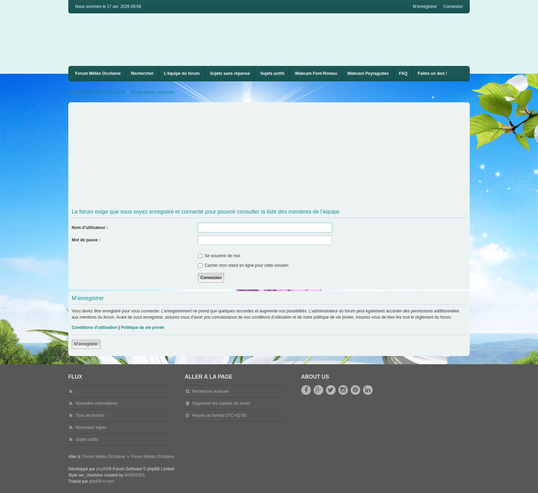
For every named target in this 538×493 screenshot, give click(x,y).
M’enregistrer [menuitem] (425, 6)
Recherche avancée (210, 391)
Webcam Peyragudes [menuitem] (368, 73)
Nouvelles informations (96, 403)
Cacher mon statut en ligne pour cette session (243, 265)
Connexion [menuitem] (453, 6)
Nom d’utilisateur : (90, 227)
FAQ (403, 73)
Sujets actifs (272, 73)
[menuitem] (316, 73)
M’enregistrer (86, 344)
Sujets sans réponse (230, 73)
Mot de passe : (86, 240)
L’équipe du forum (182, 73)
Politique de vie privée (142, 327)
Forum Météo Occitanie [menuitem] (98, 73)
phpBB (102, 469)
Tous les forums (90, 415)
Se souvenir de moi (219, 255)
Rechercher (142, 73)
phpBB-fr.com (101, 481)
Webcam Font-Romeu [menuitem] (316, 73)
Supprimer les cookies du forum (221, 403)
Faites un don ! (432, 73)
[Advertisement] (277, 155)
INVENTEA (134, 475)
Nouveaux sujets (91, 427)
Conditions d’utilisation (94, 327)
